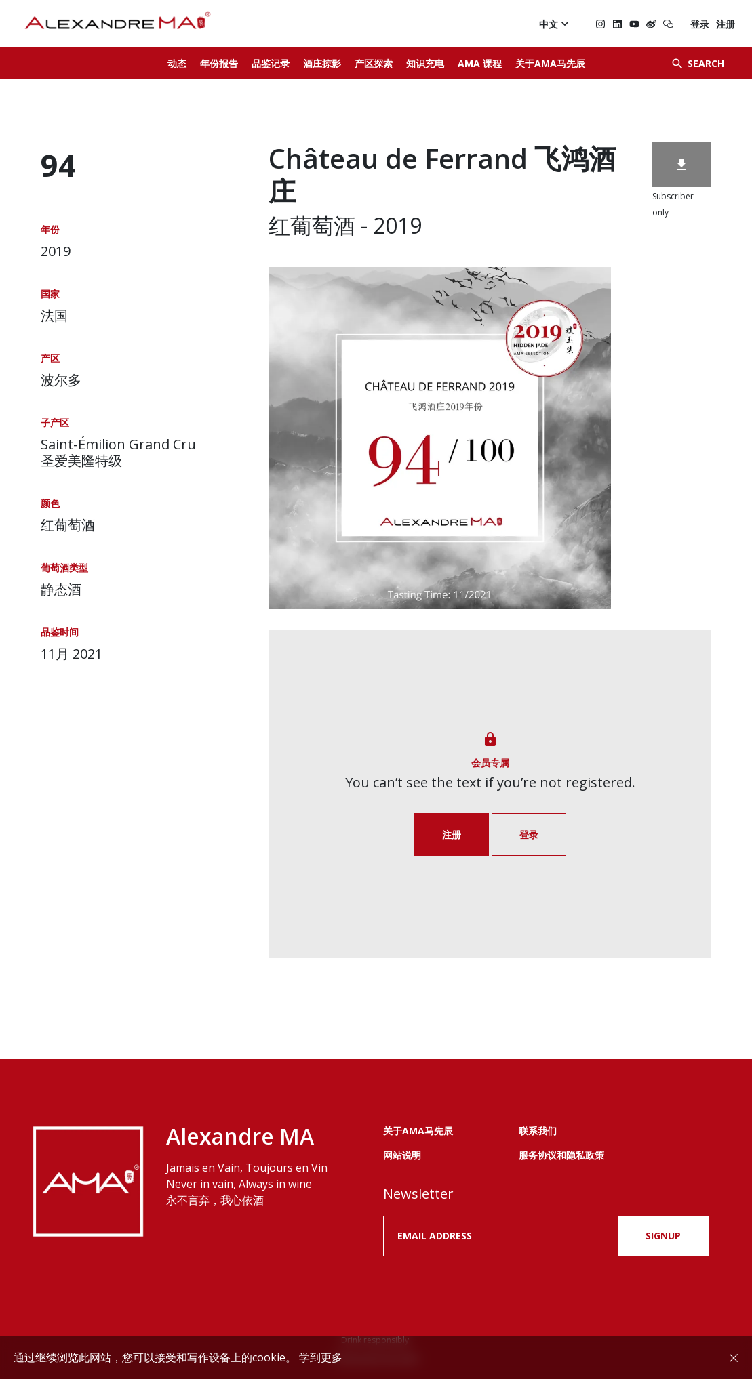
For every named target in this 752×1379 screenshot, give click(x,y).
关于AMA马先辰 (550, 63)
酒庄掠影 (322, 63)
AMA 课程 (480, 63)
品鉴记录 (271, 63)
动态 (176, 63)
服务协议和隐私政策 (561, 1155)
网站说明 (402, 1155)
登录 (699, 24)
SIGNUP (663, 1235)
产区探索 (374, 63)
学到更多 (320, 1357)
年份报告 (219, 63)
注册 (725, 24)
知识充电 (425, 63)
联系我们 (538, 1130)
